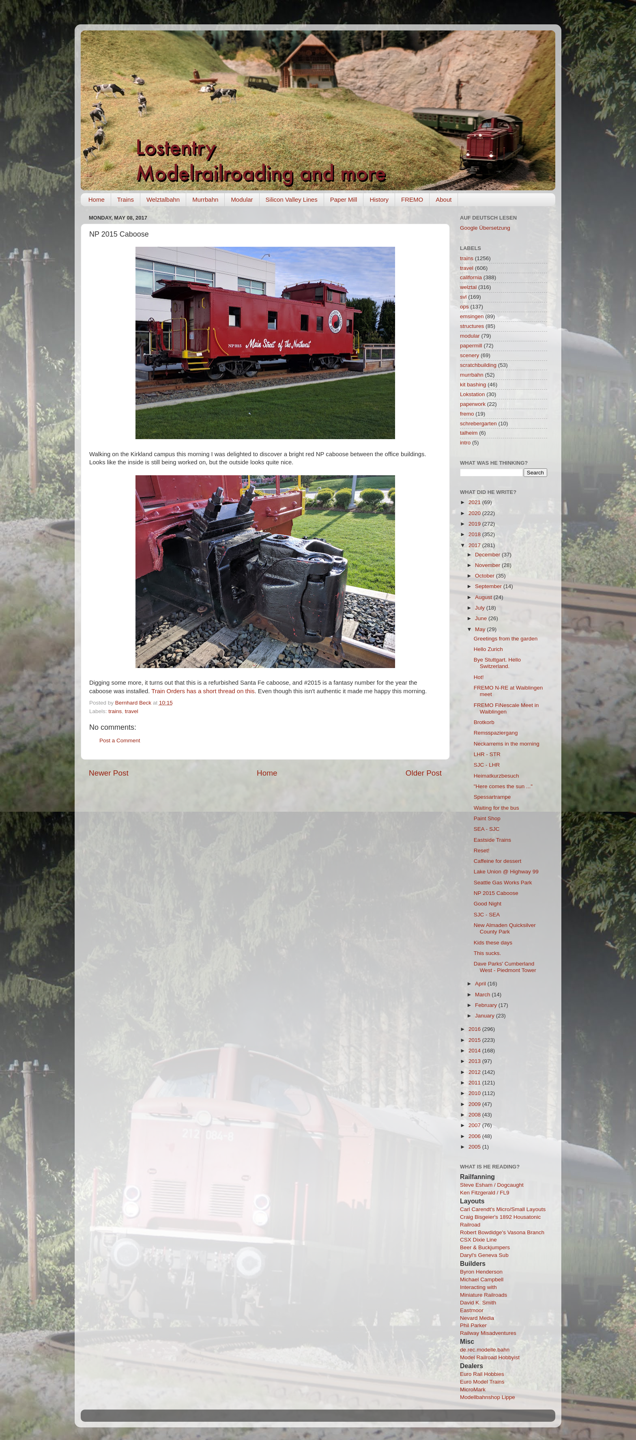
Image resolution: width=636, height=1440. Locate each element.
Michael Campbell (481, 1279)
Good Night (487, 904)
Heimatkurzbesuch (496, 776)
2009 (475, 1104)
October (485, 576)
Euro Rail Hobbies (482, 1374)
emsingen (472, 316)
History (379, 199)
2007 (475, 1125)
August (484, 597)
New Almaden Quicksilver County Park (505, 928)
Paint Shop (487, 818)
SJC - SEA (487, 915)
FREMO (412, 199)
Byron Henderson (481, 1272)
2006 (475, 1136)
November (488, 565)
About (443, 199)
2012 (475, 1072)
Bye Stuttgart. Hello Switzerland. (497, 663)
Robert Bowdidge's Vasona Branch (502, 1232)
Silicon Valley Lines (292, 199)
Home (96, 199)
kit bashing (473, 385)
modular (470, 336)
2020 (475, 513)
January (485, 1016)
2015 (475, 1040)
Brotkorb (484, 722)
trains (115, 711)
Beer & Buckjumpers (485, 1247)
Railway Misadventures (488, 1333)
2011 (475, 1083)
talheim (469, 433)
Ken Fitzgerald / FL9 (484, 1193)
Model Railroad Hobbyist (490, 1357)
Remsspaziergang (496, 733)
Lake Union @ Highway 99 (506, 872)
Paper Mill (343, 199)
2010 (475, 1093)
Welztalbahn (163, 199)
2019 (475, 524)
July (480, 608)
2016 (475, 1029)
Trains (125, 199)
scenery (469, 355)
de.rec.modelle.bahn (484, 1350)
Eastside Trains (492, 840)
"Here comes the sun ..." (503, 786)
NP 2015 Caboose (496, 893)
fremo (467, 414)
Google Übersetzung (485, 228)
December (488, 555)
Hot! (479, 677)
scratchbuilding (478, 365)
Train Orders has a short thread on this (202, 691)
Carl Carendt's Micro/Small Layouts (503, 1209)
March (483, 995)
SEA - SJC (487, 829)
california (471, 277)
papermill (471, 346)
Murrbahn (205, 199)
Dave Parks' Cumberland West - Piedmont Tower (505, 967)
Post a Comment (119, 740)
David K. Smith (478, 1303)
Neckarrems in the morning (506, 744)
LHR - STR (487, 754)
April (481, 984)
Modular (242, 199)
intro (465, 443)
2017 (475, 545)
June (481, 618)
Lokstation (472, 394)
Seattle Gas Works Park (503, 883)
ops (464, 307)
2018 (475, 534)
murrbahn (471, 375)
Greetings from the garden (506, 639)
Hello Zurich (488, 649)
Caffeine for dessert (498, 861)
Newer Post (109, 773)
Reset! (482, 850)
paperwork (473, 404)
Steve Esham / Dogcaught (492, 1185)
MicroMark (473, 1389)
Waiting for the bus (496, 808)
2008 (475, 1115)
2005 (475, 1147)
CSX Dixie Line (478, 1240)
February (486, 1005)
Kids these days (493, 943)
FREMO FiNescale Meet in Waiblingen (506, 708)
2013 (475, 1061)
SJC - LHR (487, 765)
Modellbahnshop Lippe (487, 1397)
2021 (475, 502)
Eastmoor (471, 1310)
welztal (468, 287)
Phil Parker (473, 1325)
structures (472, 326)
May (481, 629)
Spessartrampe (492, 797)
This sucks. (487, 953)
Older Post (424, 773)
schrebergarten (478, 423)
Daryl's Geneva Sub (484, 1255)
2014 (475, 1051)
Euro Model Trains (482, 1382)
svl (463, 297)
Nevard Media (477, 1318)
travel (131, 711)
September (489, 586)
